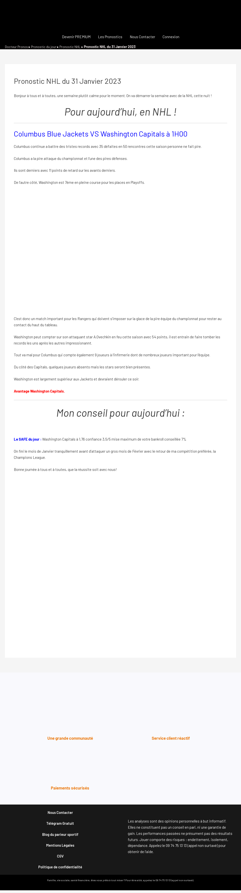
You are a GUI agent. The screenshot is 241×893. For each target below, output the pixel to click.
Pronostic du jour (44, 47)
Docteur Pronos (16, 47)
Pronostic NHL (71, 47)
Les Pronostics (110, 36)
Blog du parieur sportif (60, 835)
